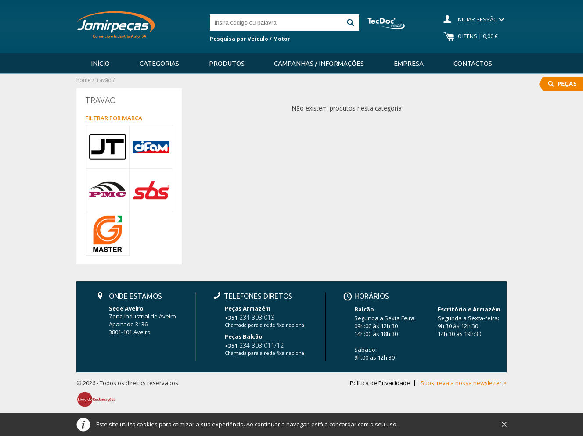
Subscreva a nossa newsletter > (464, 383)
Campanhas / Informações (319, 63)
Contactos (472, 63)
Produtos (227, 63)
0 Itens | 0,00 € (478, 36)
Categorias (159, 63)
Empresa (409, 63)
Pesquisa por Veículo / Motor (250, 39)
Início (100, 63)
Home (83, 80)
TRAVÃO (103, 80)
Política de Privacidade (380, 383)
